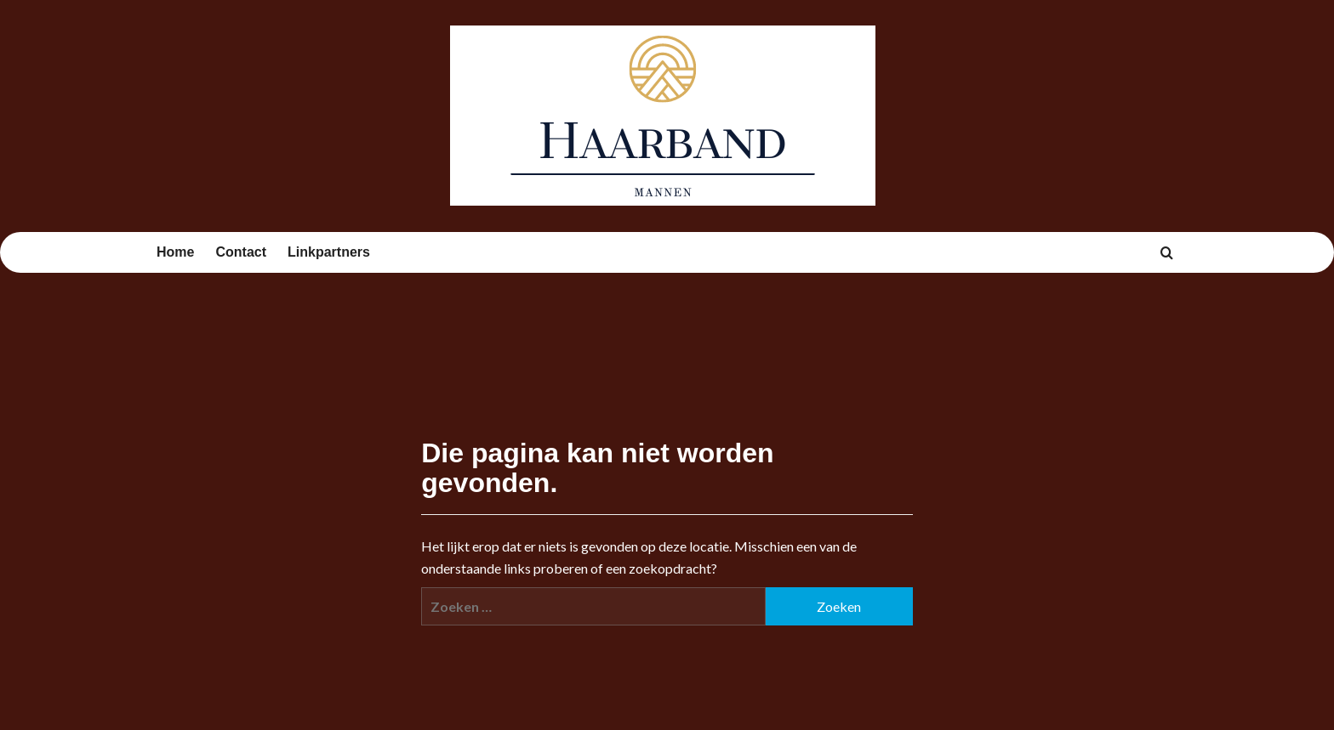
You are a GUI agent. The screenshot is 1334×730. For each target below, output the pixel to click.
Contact (240, 252)
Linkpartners (329, 252)
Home (175, 252)
